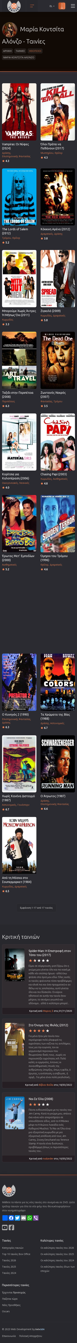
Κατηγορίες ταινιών (13, 1247)
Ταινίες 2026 (9, 1260)
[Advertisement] (38, 611)
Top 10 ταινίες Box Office (16, 1254)
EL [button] (52, 6)
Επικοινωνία (9, 1336)
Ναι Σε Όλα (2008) (41, 1099)
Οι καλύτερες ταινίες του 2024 (57, 1260)
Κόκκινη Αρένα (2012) (55, 229)
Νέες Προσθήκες (11, 1305)
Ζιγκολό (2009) (51, 311)
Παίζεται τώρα (9, 1298)
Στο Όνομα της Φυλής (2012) (48, 1025)
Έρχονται (14, 1292)
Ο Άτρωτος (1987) (53, 796)
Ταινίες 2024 (9, 1273)
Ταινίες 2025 (9, 1266)
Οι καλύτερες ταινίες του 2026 (57, 1247)
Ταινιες (20, 51)
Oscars (6, 1311)
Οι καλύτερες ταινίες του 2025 (57, 1254)
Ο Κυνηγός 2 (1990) (15, 714)
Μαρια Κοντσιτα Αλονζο (18, 57)
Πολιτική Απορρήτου (30, 1336)
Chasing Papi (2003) (54, 474)
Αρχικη (7, 51)
